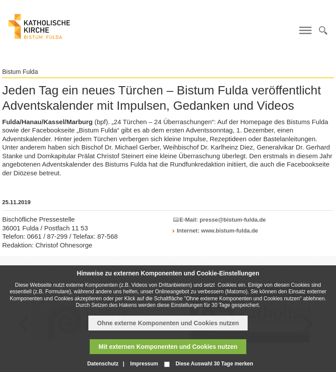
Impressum (144, 364)
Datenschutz (102, 364)
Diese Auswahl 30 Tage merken (214, 364)
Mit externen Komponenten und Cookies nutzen (167, 346)
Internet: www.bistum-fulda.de (217, 230)
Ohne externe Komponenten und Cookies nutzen (168, 323)
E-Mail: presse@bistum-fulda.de (222, 219)
